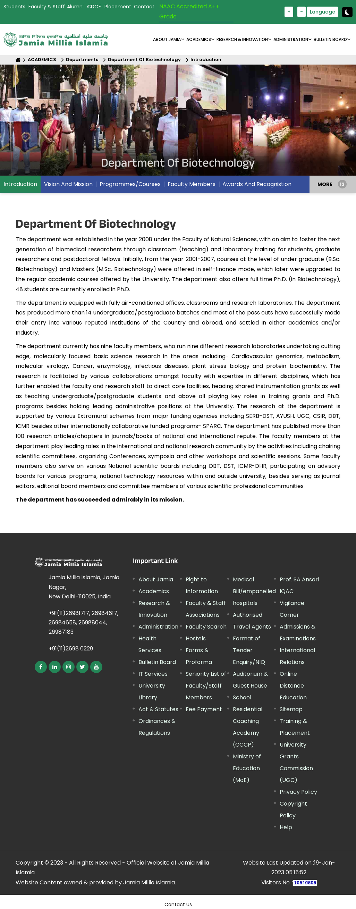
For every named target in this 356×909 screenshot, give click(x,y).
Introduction (205, 59)
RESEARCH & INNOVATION (242, 39)
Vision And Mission (68, 184)
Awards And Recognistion (256, 184)
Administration (158, 627)
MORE (324, 184)
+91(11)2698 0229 (71, 649)
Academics (153, 591)
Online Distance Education (293, 685)
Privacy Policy (298, 792)
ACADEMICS (198, 39)
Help (286, 827)
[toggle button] (347, 12)
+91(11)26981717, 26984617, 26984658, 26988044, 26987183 (83, 622)
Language (322, 11)
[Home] (18, 60)
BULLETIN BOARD (330, 39)
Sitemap (291, 709)
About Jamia (167, 39)
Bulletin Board (157, 662)
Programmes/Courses (130, 184)
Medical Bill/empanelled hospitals (254, 591)
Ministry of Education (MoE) (247, 768)
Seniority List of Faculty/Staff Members (206, 685)
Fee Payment (204, 709)
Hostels (196, 638)
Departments (82, 59)
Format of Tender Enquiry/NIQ (249, 650)
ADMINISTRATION (290, 39)
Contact (144, 6)
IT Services (153, 674)
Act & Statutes (158, 709)
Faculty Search (206, 627)
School (242, 697)
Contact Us (178, 904)
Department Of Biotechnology (144, 59)
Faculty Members (191, 184)
